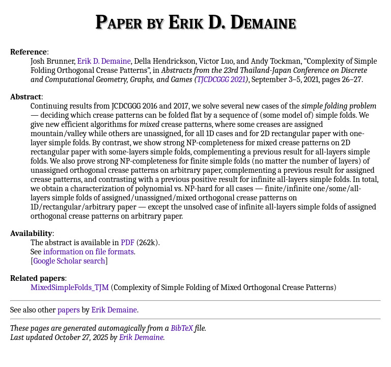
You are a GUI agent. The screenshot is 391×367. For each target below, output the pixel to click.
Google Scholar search (69, 261)
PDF (127, 242)
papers (69, 309)
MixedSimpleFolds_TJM (70, 287)
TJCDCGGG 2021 (221, 79)
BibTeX (182, 328)
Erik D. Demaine (104, 61)
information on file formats (88, 251)
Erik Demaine (114, 309)
